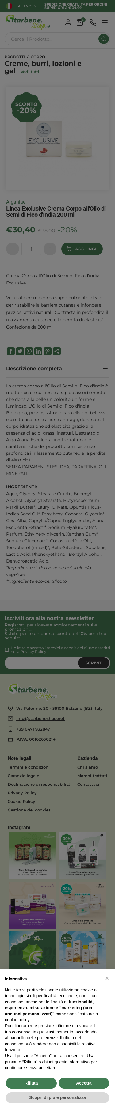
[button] (107, 978)
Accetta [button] (84, 1083)
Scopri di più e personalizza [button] (57, 1097)
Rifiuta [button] (31, 1083)
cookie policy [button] (17, 1019)
